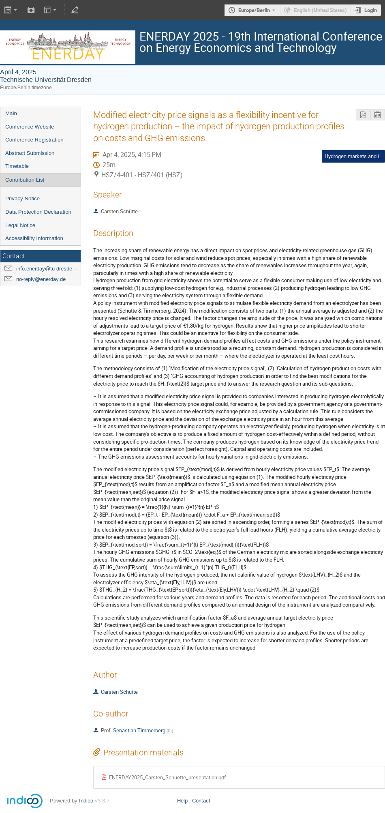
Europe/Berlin (254, 10)
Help (182, 800)
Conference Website (29, 127)
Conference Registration (34, 140)
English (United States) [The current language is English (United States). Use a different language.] (320, 10)
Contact (201, 800)
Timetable (17, 166)
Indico (86, 800)
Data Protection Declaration (38, 212)
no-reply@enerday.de (41, 279)
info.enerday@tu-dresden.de (49, 268)
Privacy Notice (22, 198)
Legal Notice (20, 225)
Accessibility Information (34, 238)
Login (370, 10)
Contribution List (24, 180)
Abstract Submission (29, 153)
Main (11, 113)
